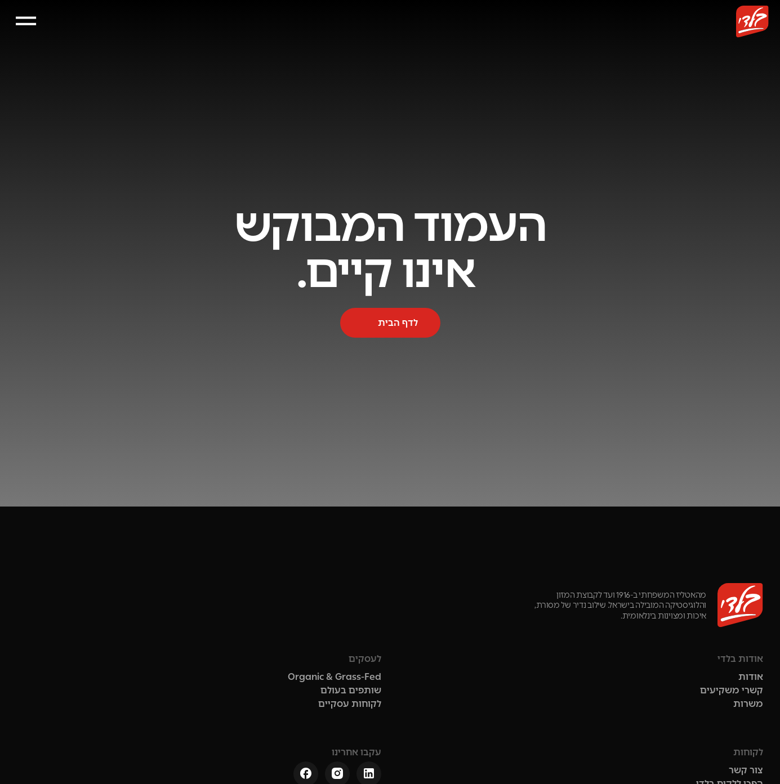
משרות (593, 645)
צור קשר (223, 31)
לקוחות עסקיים (290, 31)
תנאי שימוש (737, 756)
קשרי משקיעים (371, 31)
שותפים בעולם (452, 31)
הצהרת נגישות (566, 756)
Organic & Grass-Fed (407, 612)
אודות (562, 31)
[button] (67, 31)
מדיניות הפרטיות (653, 756)
